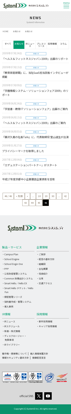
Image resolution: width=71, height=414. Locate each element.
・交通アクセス (44, 283)
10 (39, 196)
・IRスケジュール (11, 326)
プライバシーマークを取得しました (23, 151)
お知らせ (16, 31)
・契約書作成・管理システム (16, 301)
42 (65, 196)
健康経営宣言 (39, 357)
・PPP (5, 268)
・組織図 (41, 263)
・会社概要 (42, 268)
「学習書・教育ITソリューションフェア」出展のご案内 (35, 109)
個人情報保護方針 (39, 353)
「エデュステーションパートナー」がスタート (29, 165)
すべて (7, 43)
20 (46, 196)
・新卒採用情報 (44, 321)
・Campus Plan (10, 254)
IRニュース (30, 44)
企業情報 (42, 247)
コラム (63, 43)
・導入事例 (7, 306)
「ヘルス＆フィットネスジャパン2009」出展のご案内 (34, 123)
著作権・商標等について (14, 353)
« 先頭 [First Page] (19, 196)
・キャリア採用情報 (47, 326)
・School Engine (10, 259)
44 (32, 202)
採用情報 (52, 43)
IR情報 (6, 314)
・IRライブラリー (11, 344)
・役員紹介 (42, 273)
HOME (5, 31)
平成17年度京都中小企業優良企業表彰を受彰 (28, 179)
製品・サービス (12, 247)
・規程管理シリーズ (12, 296)
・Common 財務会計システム (17, 278)
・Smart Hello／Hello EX (14, 283)
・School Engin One (12, 263)
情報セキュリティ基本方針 (15, 357)
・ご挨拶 (41, 254)
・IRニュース (8, 321)
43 (25, 202)
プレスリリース (41, 44)
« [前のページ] (27, 196)
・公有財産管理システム (14, 273)
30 (53, 196)
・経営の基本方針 (46, 259)
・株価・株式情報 (11, 331)
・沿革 (40, 278)
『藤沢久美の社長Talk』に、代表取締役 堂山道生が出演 (35, 137)
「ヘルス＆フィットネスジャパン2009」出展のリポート (35, 59)
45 (39, 202)
